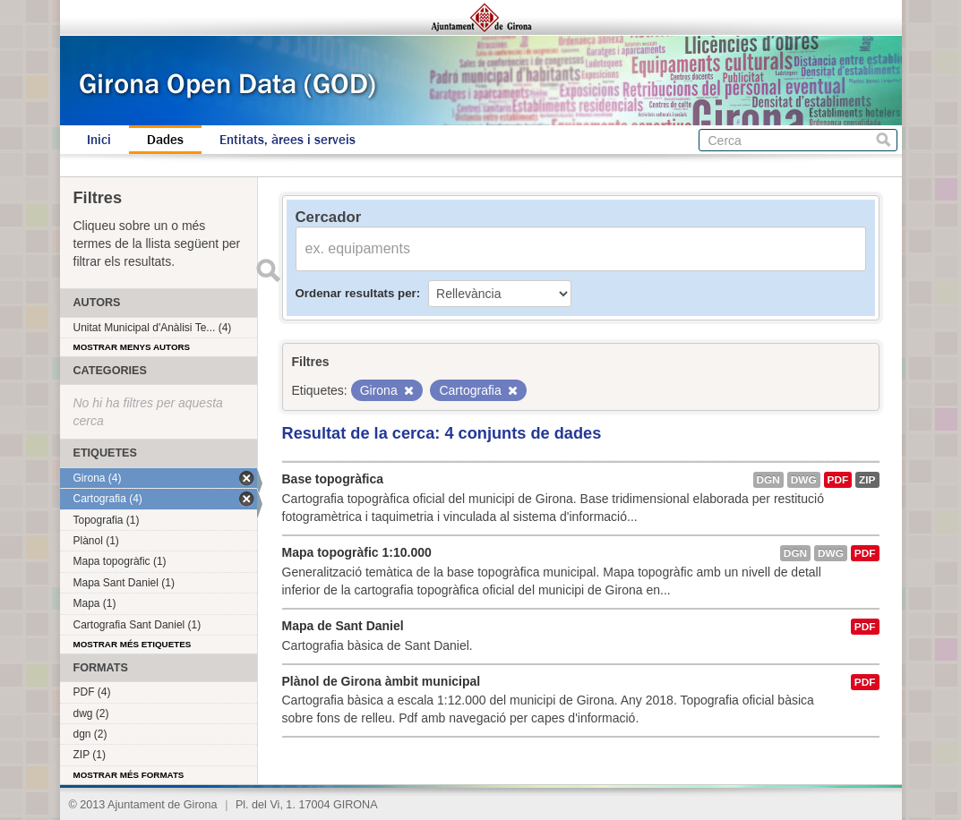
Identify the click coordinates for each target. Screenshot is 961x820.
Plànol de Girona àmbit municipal (381, 681)
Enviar (268, 270)
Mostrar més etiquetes (132, 644)
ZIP (867, 480)
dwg (804, 480)
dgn (768, 480)
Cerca (883, 140)
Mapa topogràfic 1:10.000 (357, 552)
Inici (99, 140)
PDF (838, 480)
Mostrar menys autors (132, 347)
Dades (165, 140)
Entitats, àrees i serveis (287, 140)
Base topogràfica (333, 479)
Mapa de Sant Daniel (343, 626)
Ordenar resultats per (356, 293)
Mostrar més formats (128, 775)
